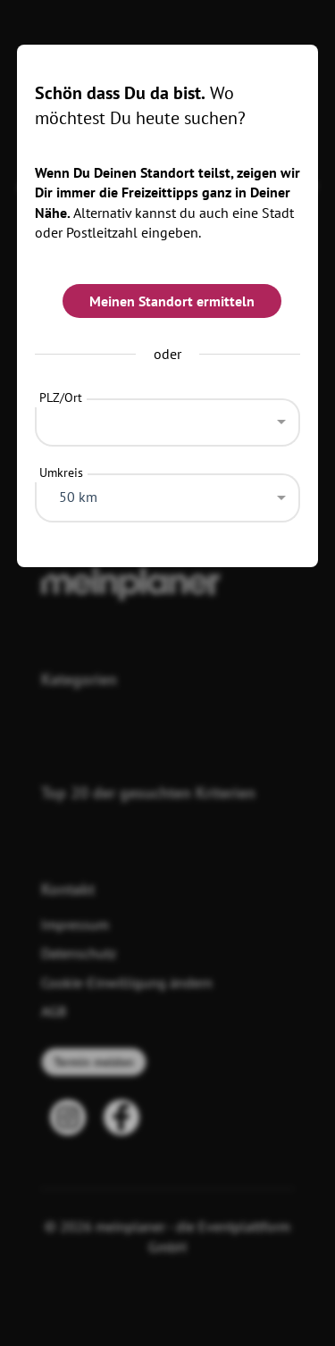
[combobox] (168, 418)
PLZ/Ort (60, 397)
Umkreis (61, 472)
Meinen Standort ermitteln (172, 301)
